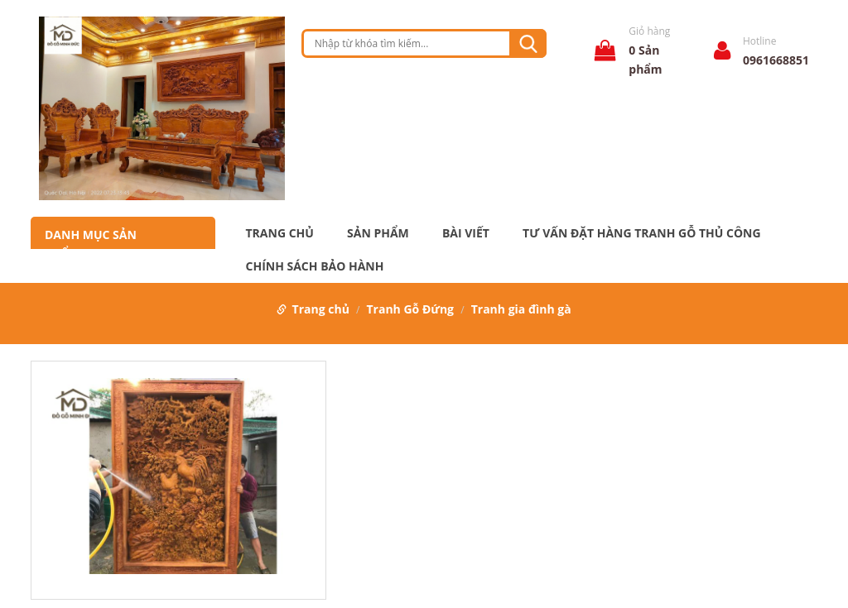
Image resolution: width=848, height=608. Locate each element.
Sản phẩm (378, 233)
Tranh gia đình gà (521, 309)
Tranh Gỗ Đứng (411, 309)
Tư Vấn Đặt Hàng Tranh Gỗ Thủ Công (641, 233)
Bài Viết (465, 233)
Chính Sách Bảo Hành (315, 266)
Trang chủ (280, 233)
